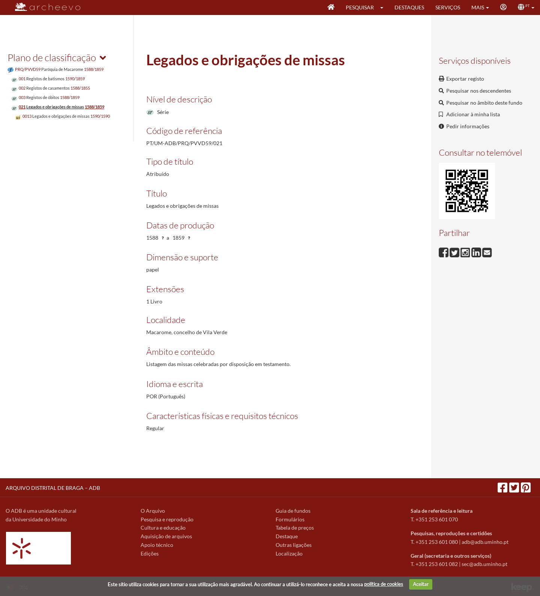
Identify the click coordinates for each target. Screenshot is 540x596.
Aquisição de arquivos (166, 536)
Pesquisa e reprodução (167, 519)
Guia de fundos (293, 510)
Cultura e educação (163, 527)
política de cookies (383, 584)
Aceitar (421, 584)
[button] (384, 7)
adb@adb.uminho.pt (485, 542)
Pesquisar (360, 7)
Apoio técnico (157, 545)
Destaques (409, 7)
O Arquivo (153, 510)
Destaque (287, 536)
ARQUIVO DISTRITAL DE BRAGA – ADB (53, 488)
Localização (289, 553)
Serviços (447, 7)
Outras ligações (294, 545)
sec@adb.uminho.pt (484, 564)
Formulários (290, 519)
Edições (150, 553)
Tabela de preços (295, 527)
